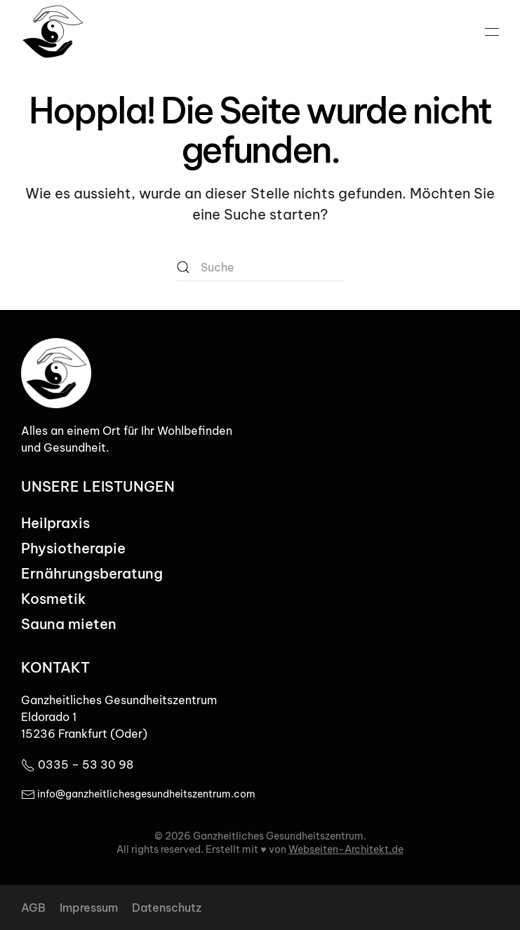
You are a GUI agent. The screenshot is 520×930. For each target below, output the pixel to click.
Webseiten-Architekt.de (346, 849)
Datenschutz (166, 908)
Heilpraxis (55, 523)
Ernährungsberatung (92, 573)
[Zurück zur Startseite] (52, 31)
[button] (492, 31)
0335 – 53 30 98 (77, 764)
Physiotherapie (73, 548)
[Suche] (260, 267)
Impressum (89, 908)
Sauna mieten (68, 624)
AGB (33, 908)
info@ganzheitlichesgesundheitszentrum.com (138, 794)
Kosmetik (53, 598)
